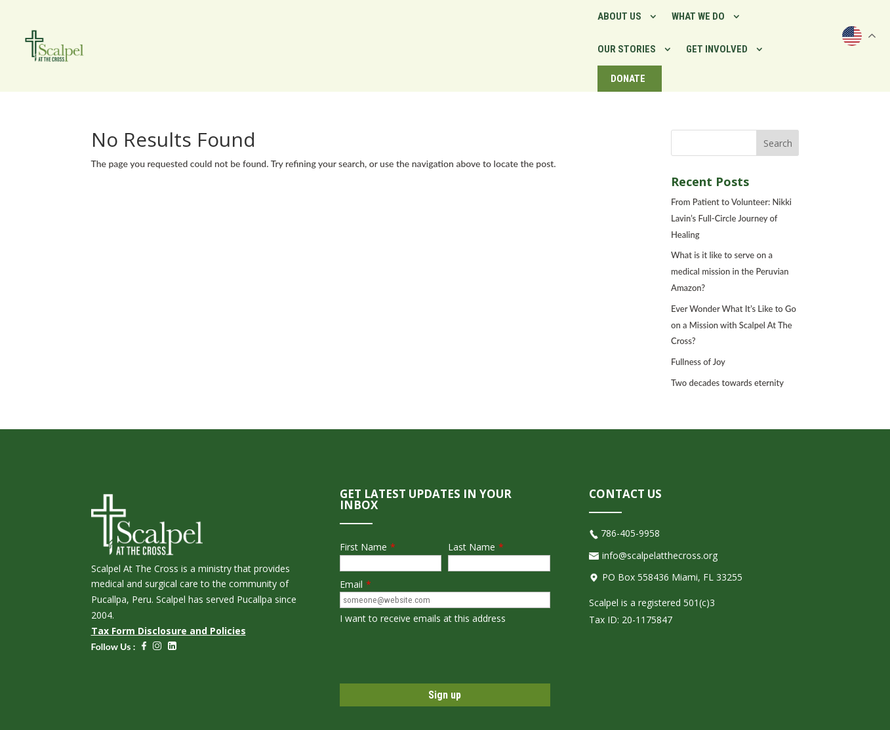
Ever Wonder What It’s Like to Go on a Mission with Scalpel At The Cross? (733, 312)
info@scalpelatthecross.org (660, 542)
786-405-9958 (630, 520)
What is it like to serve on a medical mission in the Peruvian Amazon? (730, 258)
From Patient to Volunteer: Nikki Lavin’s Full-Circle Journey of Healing (731, 205)
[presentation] (439, 641)
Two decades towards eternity (727, 369)
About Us (450, 39)
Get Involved (704, 39)
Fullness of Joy (698, 348)
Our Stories (614, 39)
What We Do (528, 39)
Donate (796, 39)
